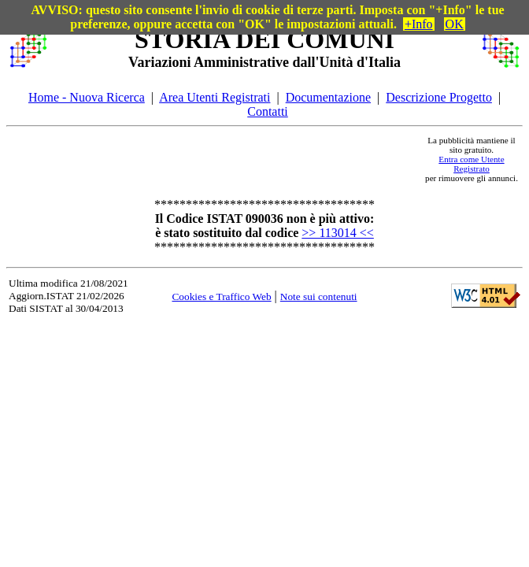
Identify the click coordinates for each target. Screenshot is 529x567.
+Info (419, 24)
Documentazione (328, 97)
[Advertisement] (235, 159)
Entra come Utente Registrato (471, 163)
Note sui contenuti (318, 296)
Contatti (267, 111)
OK (455, 24)
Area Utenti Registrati (214, 97)
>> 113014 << (337, 232)
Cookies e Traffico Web (221, 296)
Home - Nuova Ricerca (86, 97)
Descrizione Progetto (439, 97)
